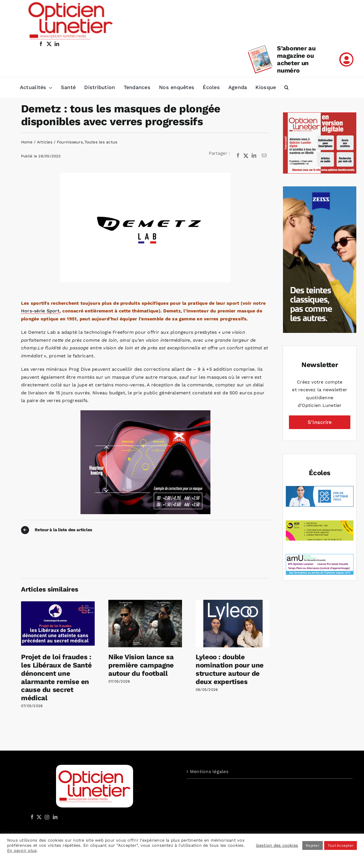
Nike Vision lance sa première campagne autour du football (141, 665)
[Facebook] (238, 156)
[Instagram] (46, 817)
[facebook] (41, 44)
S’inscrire (320, 422)
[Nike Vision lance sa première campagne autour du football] (145, 602)
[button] (286, 87)
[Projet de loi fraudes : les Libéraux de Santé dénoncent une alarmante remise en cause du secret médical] (58, 602)
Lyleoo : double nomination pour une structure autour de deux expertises (230, 669)
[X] (246, 156)
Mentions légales (209, 771)
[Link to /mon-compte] (346, 59)
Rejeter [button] (312, 845)
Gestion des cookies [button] (277, 845)
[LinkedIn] (254, 156)
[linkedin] (57, 44)
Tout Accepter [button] (340, 845)
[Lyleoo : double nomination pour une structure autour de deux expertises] (232, 602)
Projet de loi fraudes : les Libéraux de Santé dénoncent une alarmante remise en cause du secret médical (56, 677)
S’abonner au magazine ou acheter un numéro (296, 59)
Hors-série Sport (40, 311)
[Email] (264, 156)
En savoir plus (22, 850)
